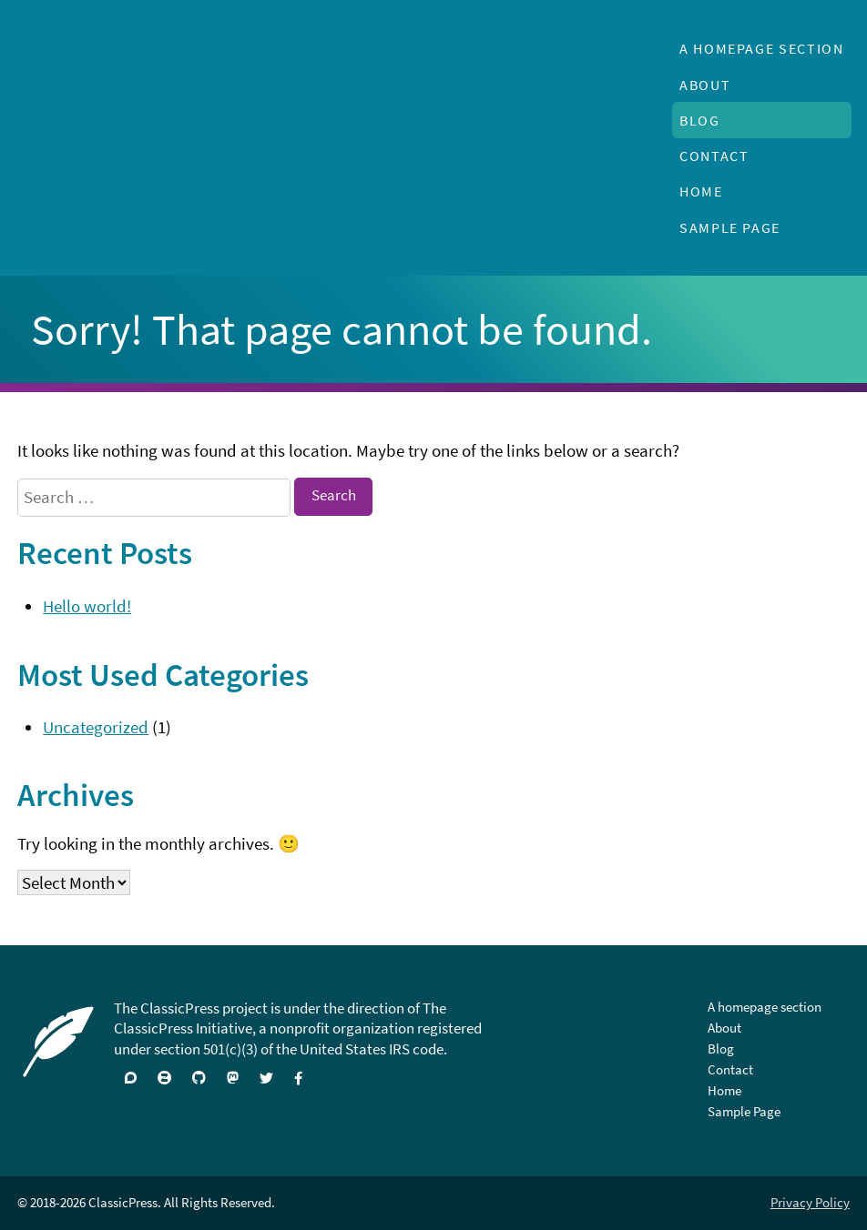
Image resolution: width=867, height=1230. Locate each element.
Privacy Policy (810, 1202)
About (704, 85)
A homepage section (761, 48)
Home (701, 191)
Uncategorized (95, 727)
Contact (714, 155)
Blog (699, 120)
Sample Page (729, 227)
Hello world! (87, 606)
